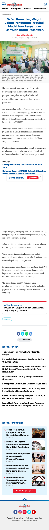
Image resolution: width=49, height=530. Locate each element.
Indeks (27, 8)
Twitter (30, 513)
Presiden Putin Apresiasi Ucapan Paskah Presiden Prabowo (18, 456)
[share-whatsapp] (26, 334)
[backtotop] (24, 500)
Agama (7, 319)
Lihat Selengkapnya (24, 491)
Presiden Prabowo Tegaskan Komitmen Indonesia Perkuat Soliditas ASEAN (16, 480)
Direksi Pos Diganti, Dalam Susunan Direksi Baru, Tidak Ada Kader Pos (17, 444)
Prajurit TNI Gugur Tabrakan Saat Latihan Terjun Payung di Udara (24, 309)
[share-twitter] (22, 334)
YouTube (35, 513)
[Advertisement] (24, 201)
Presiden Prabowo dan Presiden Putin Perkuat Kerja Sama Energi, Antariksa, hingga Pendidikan (17, 468)
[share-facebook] (18, 334)
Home (5, 8)
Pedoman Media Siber (34, 518)
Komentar (24, 339)
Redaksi (10, 518)
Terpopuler (16, 8)
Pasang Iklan (19, 518)
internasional (40, 8)
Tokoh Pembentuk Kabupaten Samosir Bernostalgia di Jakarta (17, 432)
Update (33, 178)
